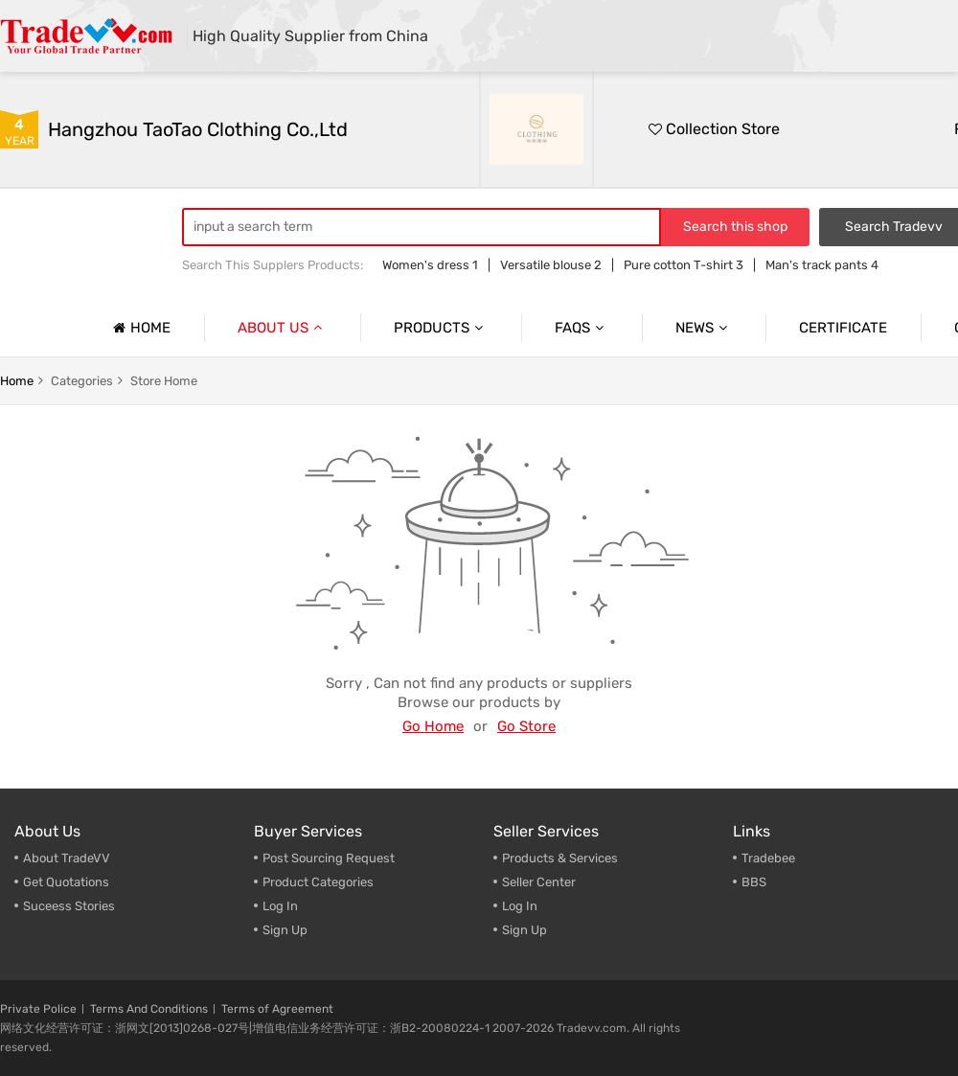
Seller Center (539, 882)
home (17, 381)
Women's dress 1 (430, 265)
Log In (280, 906)
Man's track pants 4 (821, 265)
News (703, 327)
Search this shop (735, 226)
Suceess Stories (69, 906)
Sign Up (524, 930)
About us (282, 327)
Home (139, 327)
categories (82, 381)
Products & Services (560, 858)
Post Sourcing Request (328, 858)
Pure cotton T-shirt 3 (683, 265)
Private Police (38, 1009)
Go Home (433, 726)
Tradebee (768, 858)
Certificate (843, 327)
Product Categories (318, 882)
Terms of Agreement (277, 1009)
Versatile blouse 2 (551, 265)
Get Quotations (66, 882)
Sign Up (285, 930)
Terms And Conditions (149, 1009)
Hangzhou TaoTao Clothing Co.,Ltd (198, 129)
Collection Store (714, 129)
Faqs (581, 327)
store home (163, 381)
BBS (753, 882)
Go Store (526, 726)
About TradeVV (66, 858)
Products (441, 327)
